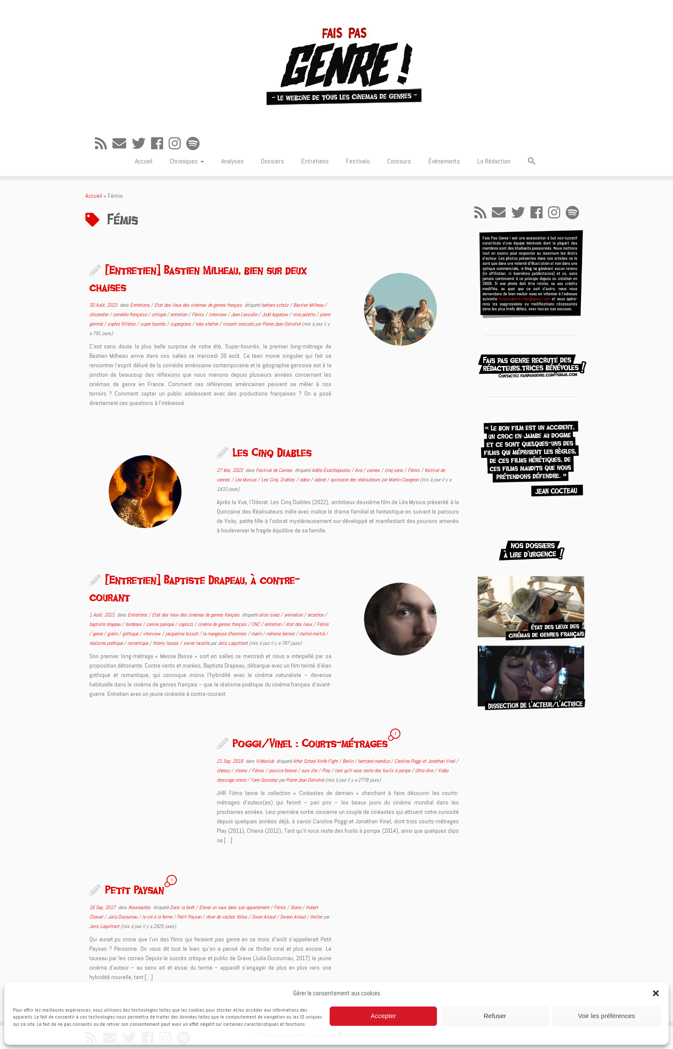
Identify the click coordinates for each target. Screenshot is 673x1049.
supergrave (181, 323)
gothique (130, 633)
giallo (113, 633)
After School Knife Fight (316, 761)
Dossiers (272, 161)
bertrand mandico (374, 761)
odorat (320, 479)
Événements (444, 161)
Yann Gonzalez (265, 780)
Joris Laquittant (233, 643)
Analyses (232, 161)
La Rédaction (493, 161)
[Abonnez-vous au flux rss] (103, 143)
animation (294, 614)
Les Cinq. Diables (278, 479)
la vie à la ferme (157, 916)
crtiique (159, 314)
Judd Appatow (275, 314)
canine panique (160, 624)
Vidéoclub (265, 761)
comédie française (130, 314)
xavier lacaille (197, 643)
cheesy (224, 770)
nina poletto (304, 314)
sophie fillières (122, 323)
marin (257, 633)
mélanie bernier (281, 633)
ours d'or (309, 770)
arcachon (316, 614)
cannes (374, 470)
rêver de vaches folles (227, 916)
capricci (186, 624)
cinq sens (394, 470)
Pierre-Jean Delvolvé (281, 323)
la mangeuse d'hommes (225, 633)
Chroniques (187, 161)
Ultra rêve (424, 770)
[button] (656, 993)
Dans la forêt (183, 907)
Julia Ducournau (123, 916)
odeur (305, 479)
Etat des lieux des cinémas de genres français (199, 305)
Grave (296, 907)
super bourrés (153, 323)
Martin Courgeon (403, 479)
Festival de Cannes (275, 470)
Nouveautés (140, 907)
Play (326, 770)
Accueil (143, 161)
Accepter (383, 1015)
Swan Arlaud (264, 916)
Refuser (495, 1015)
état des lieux (299, 624)
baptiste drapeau (105, 624)
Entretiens (315, 161)
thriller (317, 916)
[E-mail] (122, 143)
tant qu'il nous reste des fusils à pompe (373, 770)
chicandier (99, 314)
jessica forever (283, 770)
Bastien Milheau (309, 305)
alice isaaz (270, 614)
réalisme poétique (106, 643)
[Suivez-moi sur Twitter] (141, 143)
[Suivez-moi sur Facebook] (160, 143)
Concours (399, 161)
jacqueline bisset (182, 633)
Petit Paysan (134, 889)
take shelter (207, 323)
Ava (359, 470)
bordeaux (134, 624)
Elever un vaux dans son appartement (234, 907)
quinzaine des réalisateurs (356, 479)
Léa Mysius (246, 479)
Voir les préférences (606, 1015)
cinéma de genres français (223, 624)
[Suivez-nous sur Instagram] (177, 143)
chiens (242, 770)
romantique (138, 643)
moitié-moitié (312, 633)
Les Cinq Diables (272, 452)
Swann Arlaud (293, 916)
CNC (256, 624)
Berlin (349, 761)
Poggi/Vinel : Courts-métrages (310, 743)
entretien (179, 314)
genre (98, 633)
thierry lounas (166, 643)
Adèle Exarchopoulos (332, 470)
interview (218, 314)
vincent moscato (239, 323)
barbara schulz (275, 305)
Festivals (358, 161)
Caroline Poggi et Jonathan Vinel (425, 761)
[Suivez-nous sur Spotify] (195, 143)
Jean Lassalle (244, 314)
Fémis (198, 314)
